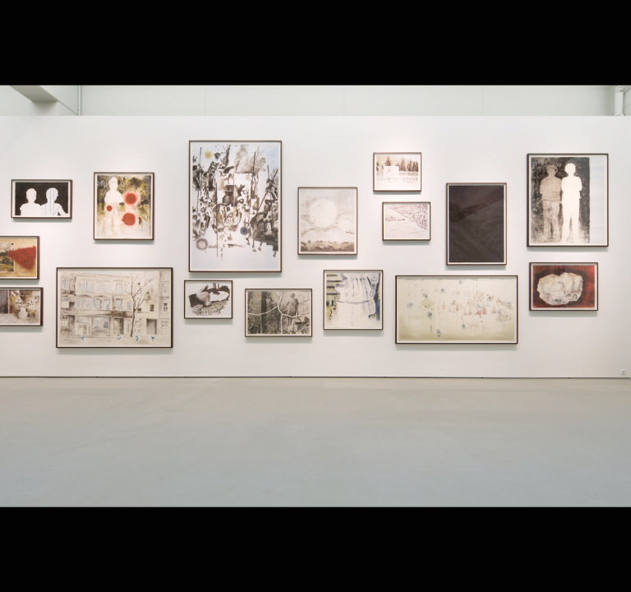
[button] (473, 296)
